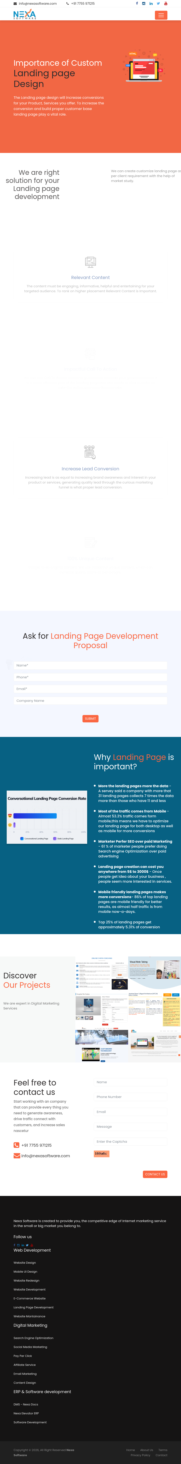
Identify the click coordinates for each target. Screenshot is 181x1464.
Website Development (29, 1289)
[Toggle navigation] (161, 15)
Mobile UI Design (25, 1271)
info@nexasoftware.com (38, 3)
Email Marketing (25, 1374)
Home (130, 1450)
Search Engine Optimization (33, 1338)
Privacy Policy (140, 1455)
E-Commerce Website (30, 1298)
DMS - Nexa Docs (26, 1404)
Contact (161, 1455)
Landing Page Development (33, 1307)
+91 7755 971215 (83, 3)
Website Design (25, 1263)
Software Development (30, 1422)
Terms (162, 1450)
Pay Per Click (23, 1356)
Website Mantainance (29, 1316)
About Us (146, 1450)
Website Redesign (26, 1280)
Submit (90, 718)
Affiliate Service (25, 1365)
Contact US (155, 1174)
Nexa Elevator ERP (26, 1413)
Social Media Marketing (30, 1347)
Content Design (25, 1383)
